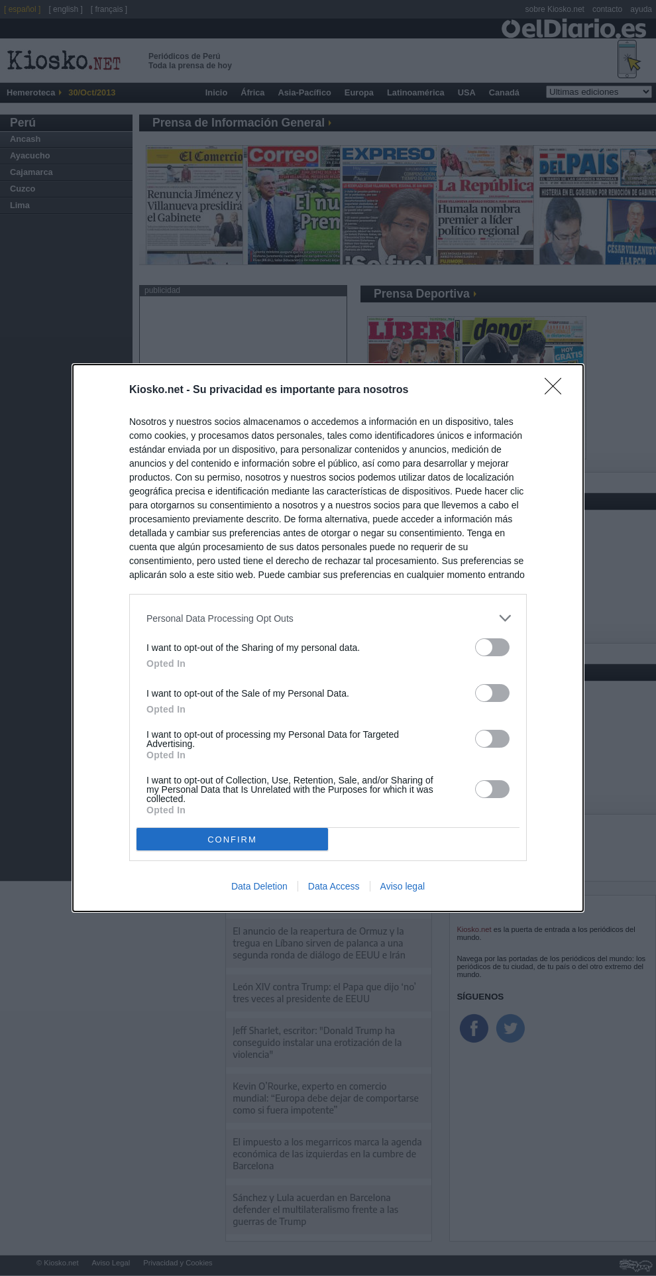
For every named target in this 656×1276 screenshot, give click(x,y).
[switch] (492, 647)
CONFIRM (232, 839)
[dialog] (328, 638)
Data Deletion (259, 886)
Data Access (334, 886)
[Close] (557, 390)
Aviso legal (402, 886)
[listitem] (328, 618)
